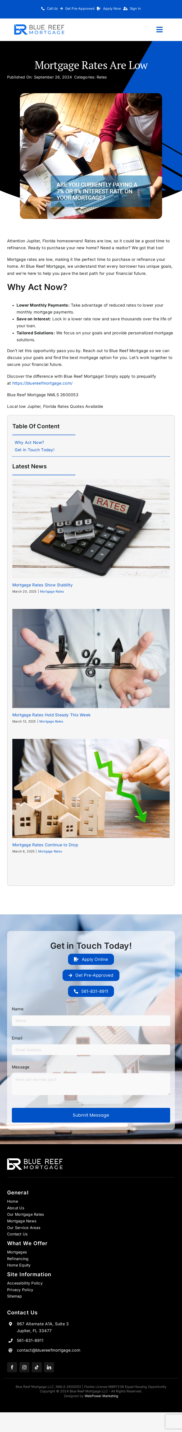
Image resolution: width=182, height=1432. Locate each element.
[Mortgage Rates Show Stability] (91, 528)
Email (17, 1038)
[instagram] (24, 1367)
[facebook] (12, 1367)
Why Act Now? (29, 442)
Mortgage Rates (52, 591)
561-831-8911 (30, 1340)
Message (21, 1067)
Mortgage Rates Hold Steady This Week (51, 715)
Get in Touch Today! (35, 449)
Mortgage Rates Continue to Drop (45, 845)
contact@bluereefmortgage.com (48, 1350)
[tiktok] (37, 1367)
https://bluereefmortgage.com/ (42, 383)
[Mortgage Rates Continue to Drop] (91, 788)
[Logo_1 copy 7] (39, 26)
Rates (102, 77)
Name (17, 1009)
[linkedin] (49, 1367)
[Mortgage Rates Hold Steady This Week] (91, 658)
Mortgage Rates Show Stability (42, 585)
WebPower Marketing (101, 1396)
